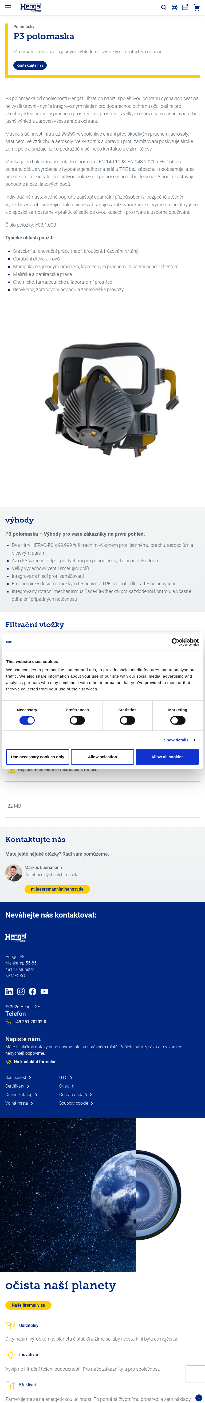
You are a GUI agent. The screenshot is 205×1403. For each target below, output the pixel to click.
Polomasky (23, 26)
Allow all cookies (167, 756)
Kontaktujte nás (30, 65)
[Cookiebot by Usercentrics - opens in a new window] (175, 642)
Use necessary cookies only (37, 756)
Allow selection (102, 756)
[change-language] (174, 7)
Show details (176, 740)
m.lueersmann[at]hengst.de (57, 889)
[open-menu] (8, 7)
